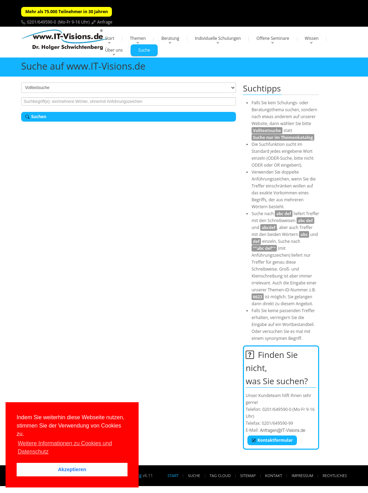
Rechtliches (335, 475)
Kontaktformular (272, 440)
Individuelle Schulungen (218, 38)
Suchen (35, 117)
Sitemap (248, 475)
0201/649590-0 (41, 22)
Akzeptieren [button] (72, 469)
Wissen (312, 38)
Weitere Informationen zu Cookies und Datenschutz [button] (65, 447)
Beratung (170, 38)
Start (109, 38)
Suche (144, 50)
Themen (138, 38)
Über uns (114, 50)
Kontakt (273, 475)
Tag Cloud (220, 475)
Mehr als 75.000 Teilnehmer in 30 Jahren (66, 12)
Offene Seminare (272, 38)
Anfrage (105, 22)
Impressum (302, 475)
